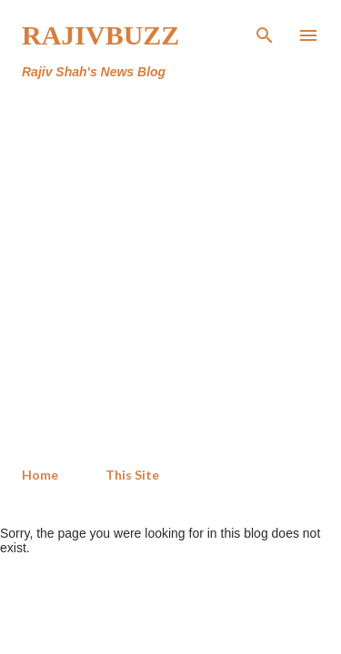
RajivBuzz (100, 35)
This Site (132, 474)
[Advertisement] (170, 274)
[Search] (265, 33)
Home (40, 474)
